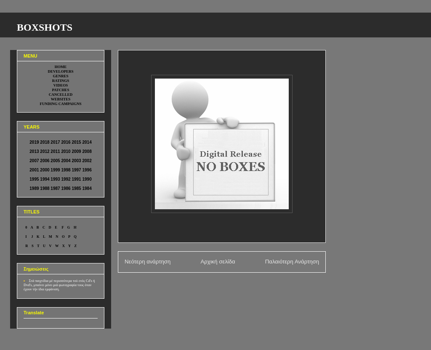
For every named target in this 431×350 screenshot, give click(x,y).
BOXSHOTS (44, 27)
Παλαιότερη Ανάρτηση (292, 261)
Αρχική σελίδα (217, 261)
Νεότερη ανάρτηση (147, 261)
